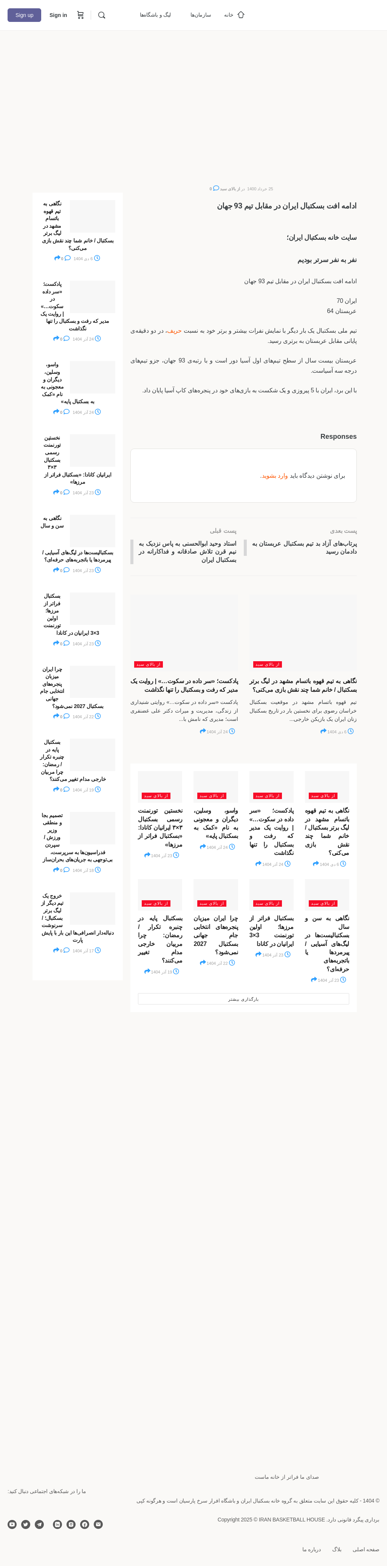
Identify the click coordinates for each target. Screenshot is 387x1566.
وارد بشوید (275, 475)
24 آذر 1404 (221, 733)
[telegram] (39, 1524)
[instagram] (71, 1524)
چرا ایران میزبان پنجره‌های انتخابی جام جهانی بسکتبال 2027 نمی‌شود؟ (216, 936)
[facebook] (84, 1524)
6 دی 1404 (340, 733)
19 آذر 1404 (165, 972)
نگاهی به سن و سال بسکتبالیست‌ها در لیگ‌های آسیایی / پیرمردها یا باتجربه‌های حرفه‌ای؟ (327, 944)
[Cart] (80, 15)
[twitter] (25, 1524)
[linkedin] (57, 1524)
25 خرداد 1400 (260, 189)
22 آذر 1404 (221, 964)
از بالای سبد (230, 189)
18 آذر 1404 (87, 870)
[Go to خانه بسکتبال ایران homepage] (322, 14)
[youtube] (12, 1524)
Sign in (58, 15)
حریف (174, 330)
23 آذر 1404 (165, 856)
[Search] (101, 15)
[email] (98, 1524)
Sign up (24, 15)
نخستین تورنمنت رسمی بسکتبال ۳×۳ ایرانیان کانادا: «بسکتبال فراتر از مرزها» (160, 828)
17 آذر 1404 (87, 951)
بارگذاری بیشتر (243, 1000)
